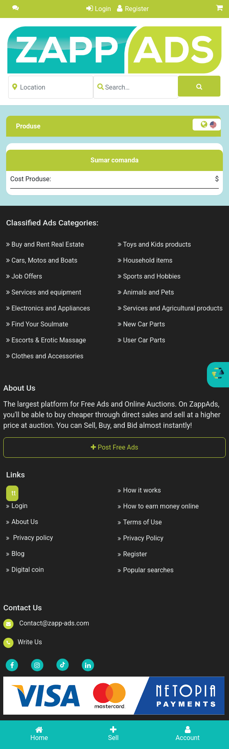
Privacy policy (29, 538)
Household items (148, 260)
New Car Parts (144, 324)
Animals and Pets (148, 292)
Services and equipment (46, 292)
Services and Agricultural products (172, 308)
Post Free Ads (114, 447)
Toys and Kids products (157, 244)
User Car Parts (144, 340)
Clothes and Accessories (47, 356)
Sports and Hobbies (152, 276)
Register (133, 9)
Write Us (22, 642)
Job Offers (26, 276)
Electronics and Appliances (50, 308)
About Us (22, 522)
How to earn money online (158, 506)
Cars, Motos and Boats (44, 260)
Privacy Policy (141, 538)
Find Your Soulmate (39, 324)
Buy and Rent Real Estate (47, 244)
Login (98, 9)
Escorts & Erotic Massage (48, 340)
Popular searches (146, 570)
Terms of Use (140, 522)
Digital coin (25, 570)
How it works (139, 490)
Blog (15, 554)
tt (13, 493)
